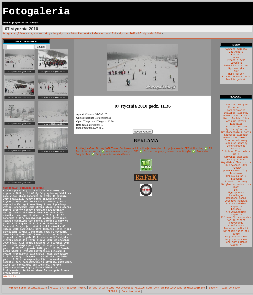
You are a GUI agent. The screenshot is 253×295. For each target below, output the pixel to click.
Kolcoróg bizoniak (236, 135)
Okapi (236, 187)
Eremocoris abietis (236, 137)
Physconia (236, 179)
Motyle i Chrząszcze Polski (68, 288)
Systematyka (236, 68)
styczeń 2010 (126, 33)
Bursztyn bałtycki (236, 228)
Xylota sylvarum (236, 129)
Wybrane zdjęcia (236, 49)
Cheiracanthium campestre (236, 205)
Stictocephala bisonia (236, 132)
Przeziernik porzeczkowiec (236, 109)
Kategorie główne (14, 33)
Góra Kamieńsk (80, 33)
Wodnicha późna (236, 198)
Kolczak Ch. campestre (236, 217)
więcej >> (9, 276)
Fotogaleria (36, 11)
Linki (236, 71)
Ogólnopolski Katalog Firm (134, 288)
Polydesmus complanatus (236, 224)
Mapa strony (236, 74)
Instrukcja (236, 52)
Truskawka (236, 173)
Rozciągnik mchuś (236, 242)
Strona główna (236, 60)
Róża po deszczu (236, 126)
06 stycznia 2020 (236, 165)
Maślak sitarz (236, 220)
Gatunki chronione (236, 65)
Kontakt (236, 54)
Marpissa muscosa (236, 236)
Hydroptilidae (236, 159)
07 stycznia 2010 (149, 33)
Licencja (236, 63)
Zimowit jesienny (236, 181)
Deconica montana (236, 201)
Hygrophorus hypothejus (236, 194)
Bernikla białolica (236, 118)
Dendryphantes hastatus (236, 147)
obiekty (45, 33)
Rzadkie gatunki (236, 79)
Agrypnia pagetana (236, 157)
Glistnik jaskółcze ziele (236, 232)
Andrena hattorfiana (236, 115)
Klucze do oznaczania (236, 76)
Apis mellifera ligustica (236, 122)
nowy (236, 57)
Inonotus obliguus (236, 104)
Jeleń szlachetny (236, 143)
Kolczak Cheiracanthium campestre (236, 212)
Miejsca (33, 33)
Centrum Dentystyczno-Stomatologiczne (180, 288)
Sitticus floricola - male (236, 153)
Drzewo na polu (236, 176)
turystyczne (60, 33)
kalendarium (100, 33)
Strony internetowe (101, 288)
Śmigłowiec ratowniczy (236, 184)
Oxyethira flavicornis (236, 162)
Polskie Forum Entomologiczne (28, 288)
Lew (236, 190)
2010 (113, 33)
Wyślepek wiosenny (236, 113)
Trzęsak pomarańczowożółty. (236, 169)
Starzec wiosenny (236, 140)
